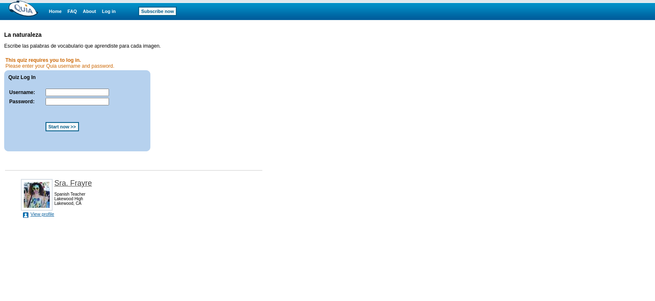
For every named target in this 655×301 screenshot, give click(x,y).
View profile (42, 214)
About (89, 11)
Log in (109, 11)
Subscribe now (157, 11)
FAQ (72, 11)
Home (55, 11)
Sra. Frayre (73, 183)
